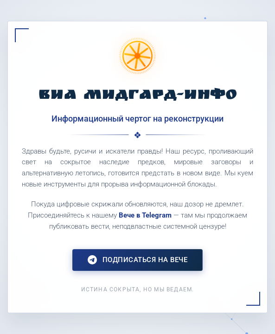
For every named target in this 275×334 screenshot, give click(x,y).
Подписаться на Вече (138, 259)
